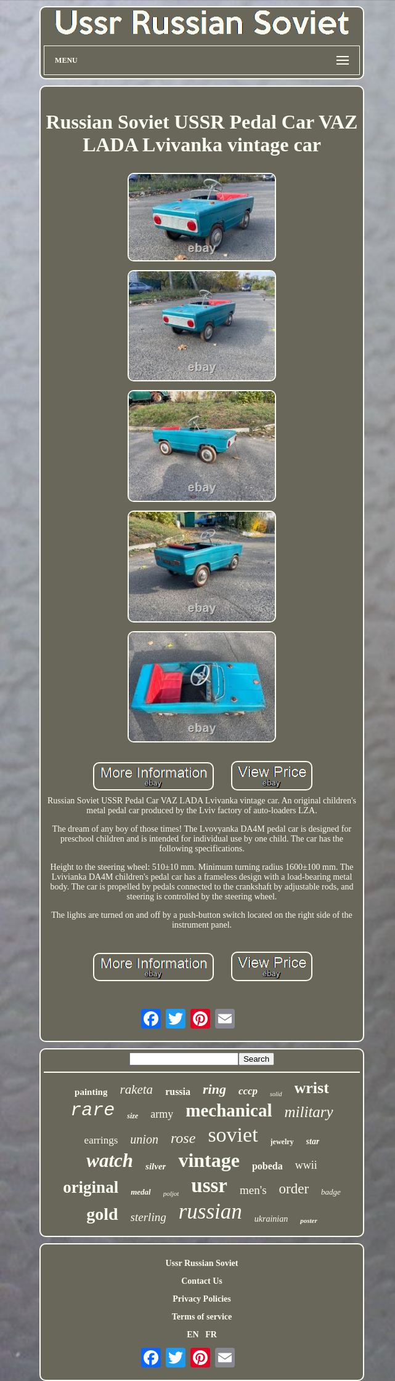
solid (276, 1094)
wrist (312, 1088)
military (308, 1112)
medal (141, 1191)
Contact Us (201, 1281)
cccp (248, 1091)
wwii (306, 1165)
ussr (209, 1185)
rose (183, 1138)
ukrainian (271, 1219)
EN (192, 1334)
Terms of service (202, 1316)
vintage (209, 1160)
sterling (148, 1217)
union (144, 1139)
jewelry (282, 1141)
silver (155, 1166)
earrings (101, 1140)
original (90, 1187)
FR (211, 1334)
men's (253, 1190)
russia (177, 1091)
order (294, 1188)
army (161, 1114)
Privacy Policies (201, 1298)
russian (210, 1212)
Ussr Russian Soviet (201, 1263)
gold (102, 1214)
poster (308, 1220)
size (132, 1116)
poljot (171, 1193)
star (313, 1141)
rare (92, 1110)
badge (331, 1191)
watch (109, 1160)
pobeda (267, 1166)
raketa (136, 1089)
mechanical (228, 1110)
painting (91, 1092)
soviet (233, 1134)
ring (214, 1089)
